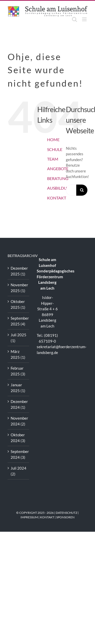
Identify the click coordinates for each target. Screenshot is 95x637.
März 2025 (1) (18, 354)
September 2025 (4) (19, 321)
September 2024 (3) (19, 454)
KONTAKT (56, 197)
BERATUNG (57, 178)
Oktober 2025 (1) (18, 304)
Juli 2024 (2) (18, 471)
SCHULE (54, 149)
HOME (53, 139)
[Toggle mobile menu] (84, 19)
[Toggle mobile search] (74, 19)
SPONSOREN (65, 517)
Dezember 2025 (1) (19, 271)
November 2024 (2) (19, 421)
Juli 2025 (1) (18, 338)
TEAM (52, 159)
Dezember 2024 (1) (19, 404)
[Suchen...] (71, 190)
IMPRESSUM (29, 517)
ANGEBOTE (57, 168)
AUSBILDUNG (60, 188)
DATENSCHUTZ (66, 513)
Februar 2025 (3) (18, 371)
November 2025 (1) (19, 288)
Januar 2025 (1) (18, 388)
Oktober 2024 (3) (18, 437)
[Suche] (81, 190)
